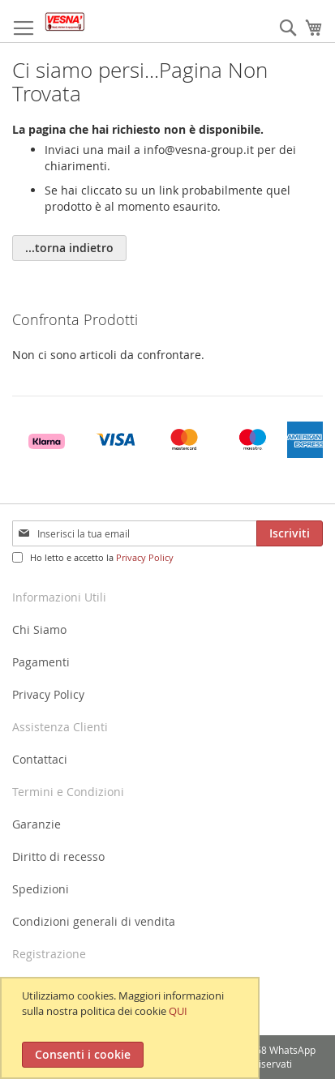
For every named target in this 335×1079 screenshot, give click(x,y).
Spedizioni (40, 889)
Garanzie (36, 824)
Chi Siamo (39, 629)
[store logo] (65, 21)
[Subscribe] (289, 533)
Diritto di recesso (58, 856)
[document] (132, 1028)
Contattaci (39, 759)
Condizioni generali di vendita (93, 921)
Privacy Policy (145, 557)
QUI (178, 1011)
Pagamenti (41, 662)
